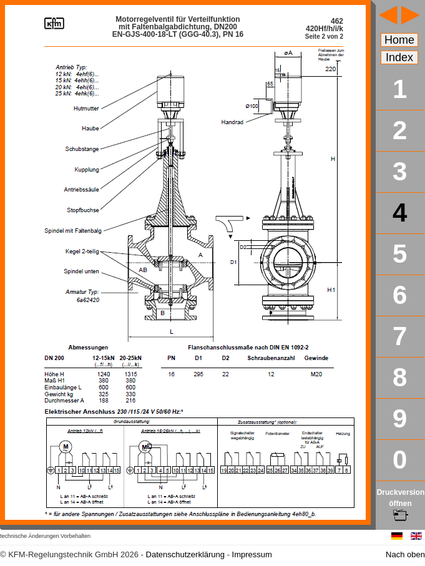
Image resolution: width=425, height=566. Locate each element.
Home (399, 40)
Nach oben (405, 554)
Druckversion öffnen (401, 503)
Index (399, 57)
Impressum (252, 554)
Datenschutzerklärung (185, 554)
